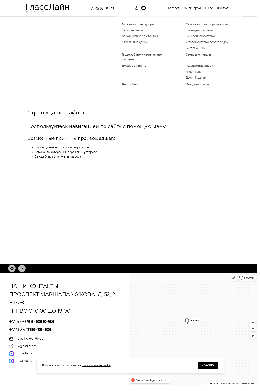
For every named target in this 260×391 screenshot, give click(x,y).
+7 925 (30, 329)
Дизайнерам (192, 8)
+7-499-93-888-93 (102, 8)
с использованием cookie (96, 365)
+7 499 (31, 321)
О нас (209, 8)
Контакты (223, 8)
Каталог (173, 8)
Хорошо (208, 365)
